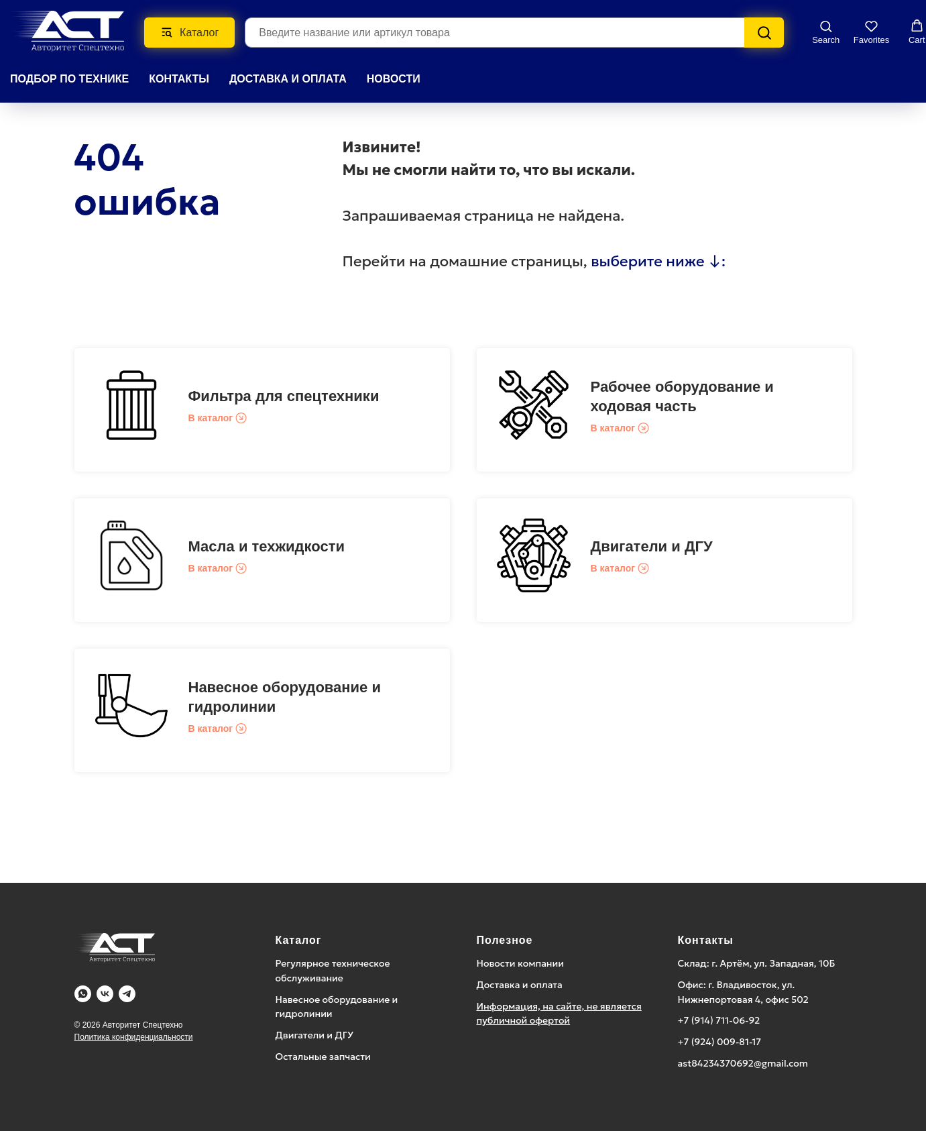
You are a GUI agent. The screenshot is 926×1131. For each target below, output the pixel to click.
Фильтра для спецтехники (284, 396)
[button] (826, 31)
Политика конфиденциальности (133, 1037)
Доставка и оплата (520, 985)
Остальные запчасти (323, 1057)
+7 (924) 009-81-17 (720, 1042)
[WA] (82, 993)
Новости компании (521, 963)
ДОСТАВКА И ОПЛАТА (288, 79)
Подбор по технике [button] (69, 79)
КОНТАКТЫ (179, 79)
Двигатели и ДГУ (652, 546)
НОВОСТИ (393, 79)
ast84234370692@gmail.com (743, 1063)
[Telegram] (127, 993)
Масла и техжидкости (266, 546)
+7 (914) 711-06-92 (719, 1020)
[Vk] (105, 993)
